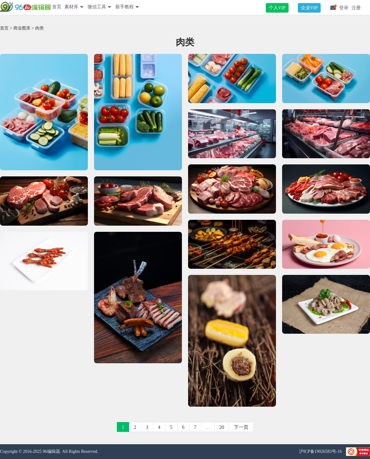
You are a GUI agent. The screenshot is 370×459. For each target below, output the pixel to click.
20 (221, 427)
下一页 (241, 427)
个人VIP (277, 7)
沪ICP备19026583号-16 (321, 451)
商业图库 (22, 28)
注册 (356, 7)
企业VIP (309, 7)
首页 (56, 6)
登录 (343, 7)
